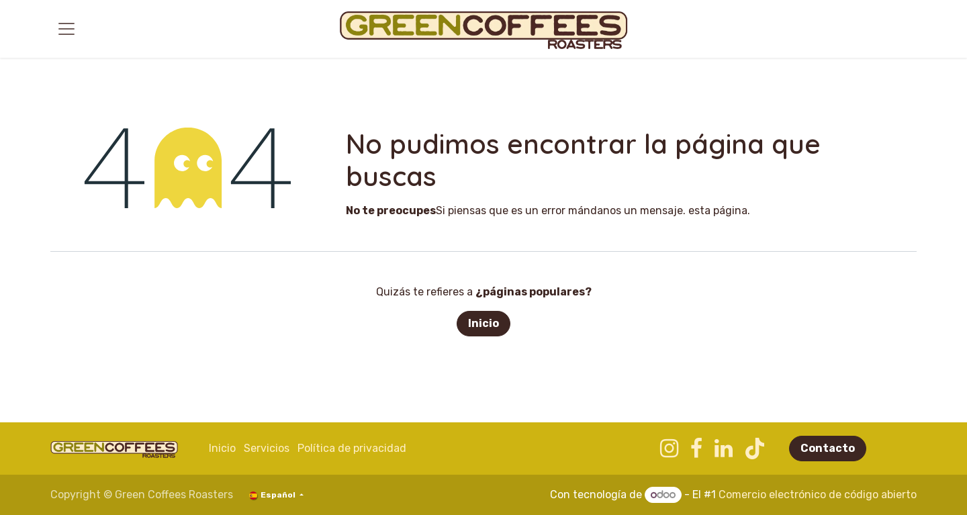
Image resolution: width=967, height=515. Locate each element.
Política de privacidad (351, 448)
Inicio (483, 323)
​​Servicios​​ (266, 448)
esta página (717, 210)
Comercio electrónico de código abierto (818, 494)
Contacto (827, 448)
